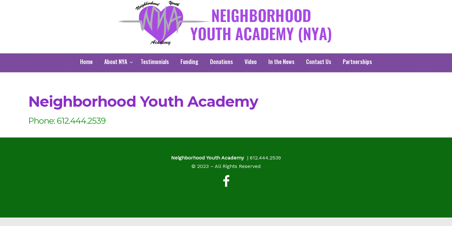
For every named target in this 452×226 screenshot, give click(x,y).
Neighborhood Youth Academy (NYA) (226, 23)
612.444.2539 (265, 158)
